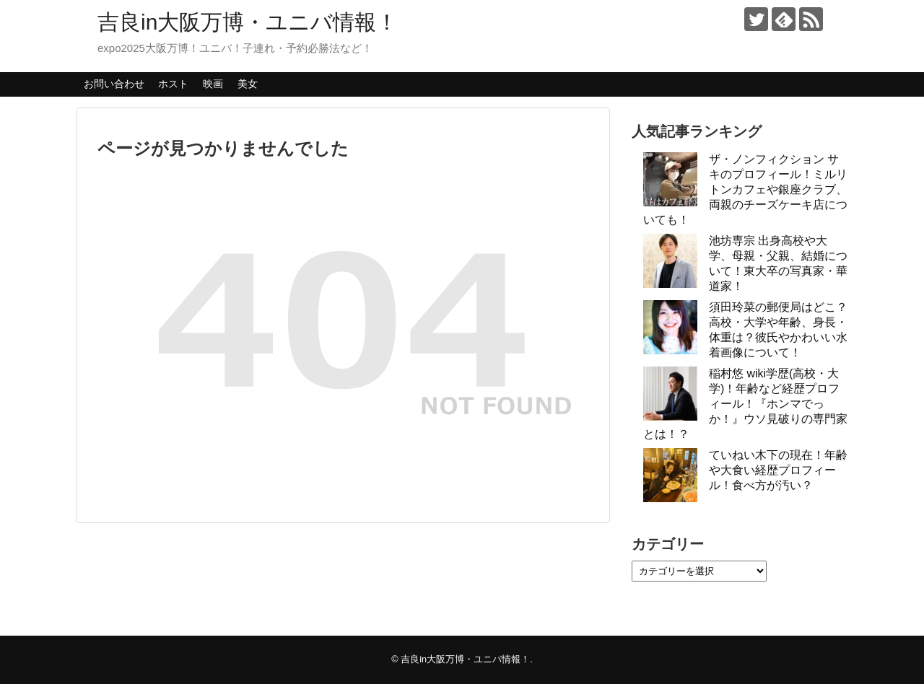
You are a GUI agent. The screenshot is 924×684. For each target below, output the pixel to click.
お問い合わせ (114, 83)
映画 (213, 83)
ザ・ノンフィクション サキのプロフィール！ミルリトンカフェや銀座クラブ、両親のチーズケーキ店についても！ (745, 189)
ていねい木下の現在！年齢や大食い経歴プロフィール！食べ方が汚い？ (778, 470)
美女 (247, 83)
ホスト (173, 83)
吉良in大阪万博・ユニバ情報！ (247, 22)
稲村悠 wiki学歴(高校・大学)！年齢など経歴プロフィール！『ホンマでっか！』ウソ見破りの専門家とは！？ (745, 403)
